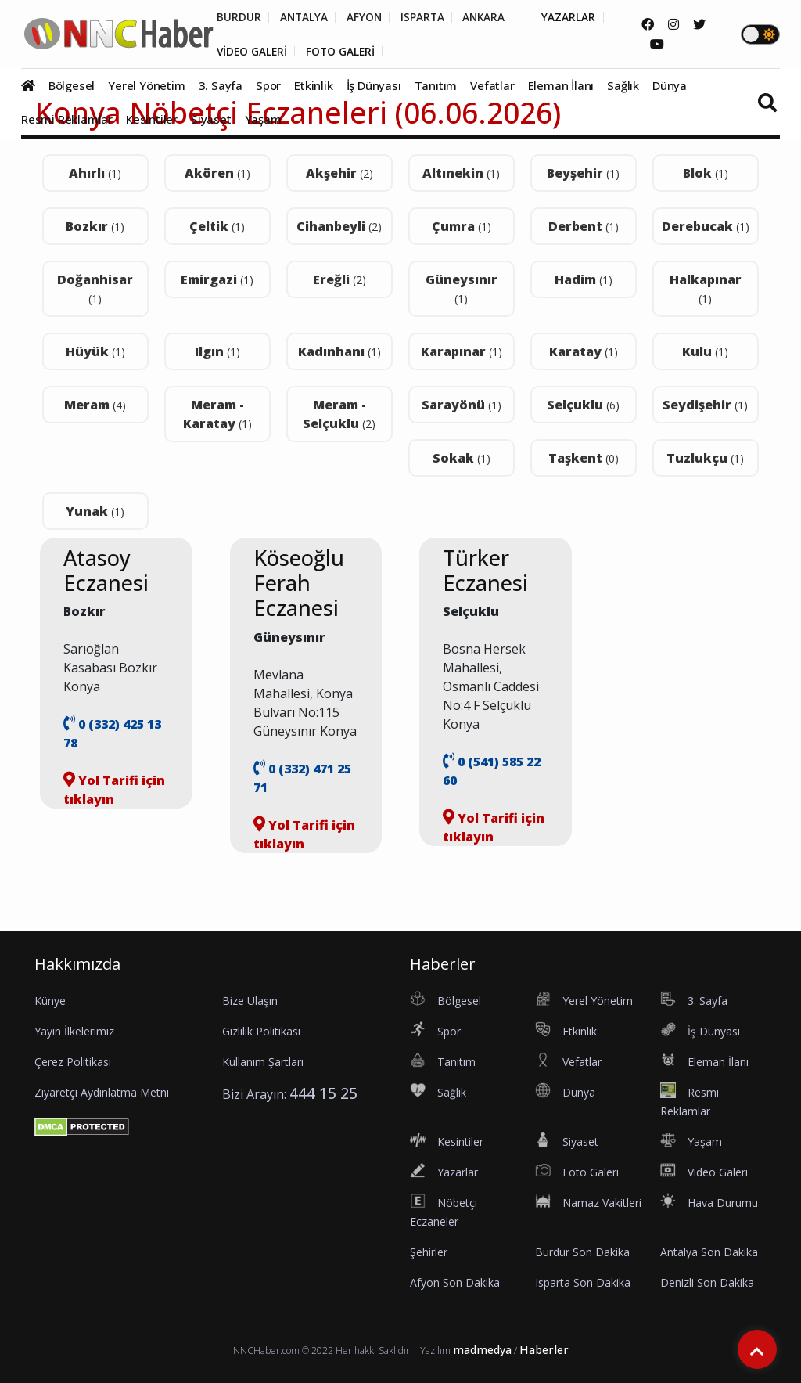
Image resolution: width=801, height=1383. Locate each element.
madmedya (482, 1349)
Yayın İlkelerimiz (74, 1031)
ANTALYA (305, 17)
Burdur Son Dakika (582, 1251)
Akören (217, 173)
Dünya (669, 86)
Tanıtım (436, 86)
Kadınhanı (339, 351)
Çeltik (217, 226)
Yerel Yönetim (146, 86)
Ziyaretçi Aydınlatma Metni (101, 1092)
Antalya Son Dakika (709, 1251)
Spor (268, 86)
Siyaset (211, 120)
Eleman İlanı (561, 86)
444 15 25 (323, 1093)
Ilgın (217, 351)
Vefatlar (492, 86)
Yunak (95, 511)
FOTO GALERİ (344, 51)
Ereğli (339, 279)
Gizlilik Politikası (261, 1031)
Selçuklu (583, 404)
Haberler (544, 1349)
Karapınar (461, 351)
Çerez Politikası (72, 1061)
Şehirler (428, 1251)
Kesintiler (152, 120)
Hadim (583, 279)
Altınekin (461, 173)
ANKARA (491, 17)
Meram (95, 404)
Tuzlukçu (705, 457)
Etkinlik (313, 86)
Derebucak (705, 226)
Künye (50, 1000)
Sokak (461, 457)
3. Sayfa (220, 86)
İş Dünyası (374, 86)
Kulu (705, 351)
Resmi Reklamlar (67, 120)
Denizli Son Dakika (707, 1282)
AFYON (368, 17)
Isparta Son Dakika (582, 1282)
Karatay (583, 351)
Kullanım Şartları (263, 1061)
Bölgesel (71, 86)
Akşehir (339, 173)
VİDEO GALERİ (253, 51)
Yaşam (263, 120)
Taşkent (583, 457)
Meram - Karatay (217, 414)
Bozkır (95, 226)
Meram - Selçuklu (339, 414)
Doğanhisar (95, 288)
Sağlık (623, 86)
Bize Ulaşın (250, 1000)
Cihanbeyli (339, 226)
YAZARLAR (578, 17)
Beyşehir (583, 173)
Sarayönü (461, 404)
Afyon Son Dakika (455, 1282)
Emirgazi (217, 279)
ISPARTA (427, 17)
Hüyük (95, 351)
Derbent (583, 226)
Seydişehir (705, 404)
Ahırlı (95, 173)
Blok (705, 173)
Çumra (461, 226)
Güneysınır (461, 288)
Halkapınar (706, 288)
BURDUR (239, 17)
